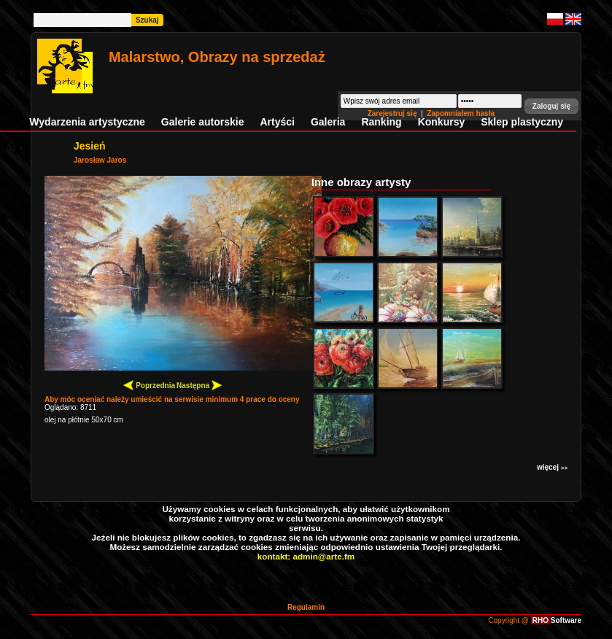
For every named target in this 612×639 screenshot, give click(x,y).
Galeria (328, 122)
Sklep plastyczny (522, 122)
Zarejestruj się (393, 113)
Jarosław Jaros (100, 160)
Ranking (381, 122)
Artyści (277, 122)
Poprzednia (149, 385)
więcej (552, 467)
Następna (199, 385)
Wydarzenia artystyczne (86, 122)
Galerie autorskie (202, 122)
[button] (551, 106)
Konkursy (441, 122)
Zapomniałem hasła (461, 113)
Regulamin (306, 607)
